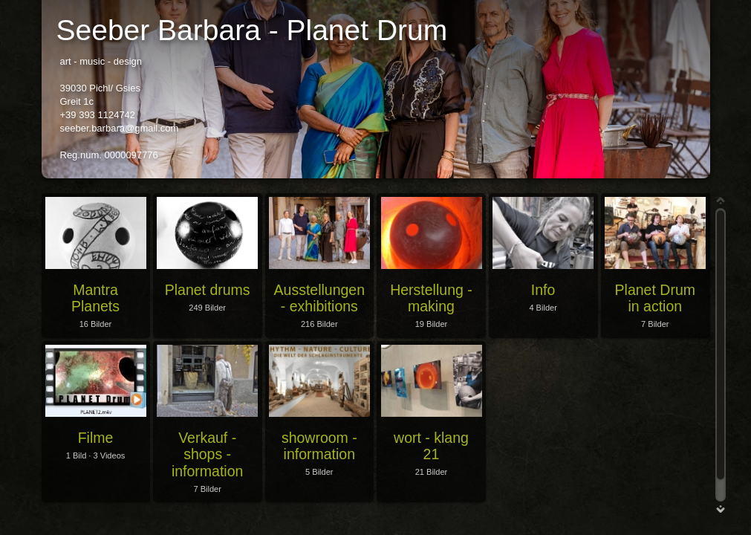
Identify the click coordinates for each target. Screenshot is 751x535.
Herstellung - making (431, 298)
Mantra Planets (95, 298)
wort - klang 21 (431, 445)
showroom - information (319, 445)
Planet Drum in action (655, 298)
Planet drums (207, 290)
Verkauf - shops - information (207, 454)
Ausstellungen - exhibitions (319, 298)
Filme (96, 437)
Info (543, 290)
